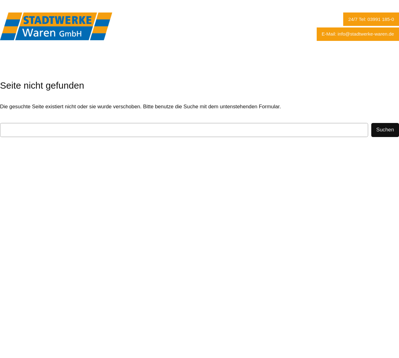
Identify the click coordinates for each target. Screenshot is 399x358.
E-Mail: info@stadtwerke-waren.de (358, 34)
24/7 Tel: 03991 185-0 (371, 19)
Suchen (385, 130)
